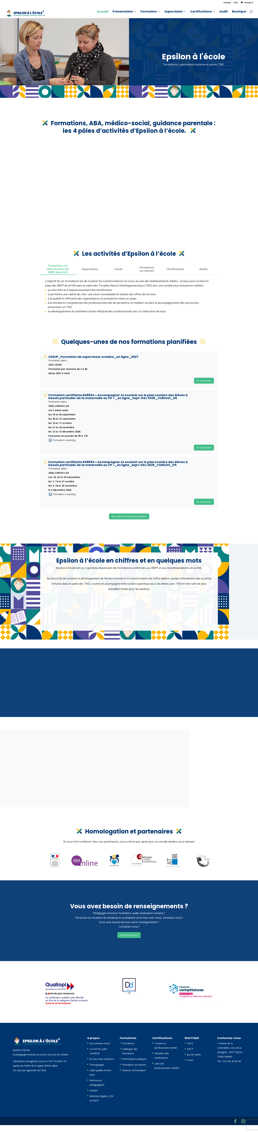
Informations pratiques (134, 1059)
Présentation (123, 11)
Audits (203, 269)
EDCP (190, 1048)
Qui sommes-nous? (100, 1043)
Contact (227, 3)
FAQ (236, 3)
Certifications (201, 11)
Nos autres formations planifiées (129, 516)
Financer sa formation (134, 1070)
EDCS (190, 1043)
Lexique (94, 1090)
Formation (149, 11)
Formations (128, 1043)
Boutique (239, 11)
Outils (118, 269)
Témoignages (97, 1064)
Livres (190, 1060)
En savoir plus (204, 380)
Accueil (102, 11)
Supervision (173, 11)
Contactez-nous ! (129, 935)
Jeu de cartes (194, 1054)
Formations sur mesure (147, 269)
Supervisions (90, 269)
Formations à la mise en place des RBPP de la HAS (58, 269)
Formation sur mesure (134, 1064)
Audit (223, 11)
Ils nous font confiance (102, 1059)
